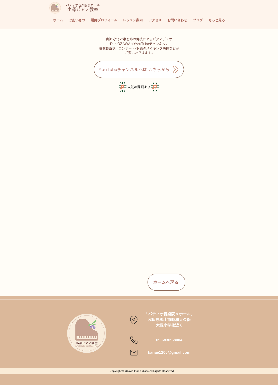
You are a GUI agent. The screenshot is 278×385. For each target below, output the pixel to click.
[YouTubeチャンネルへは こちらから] (139, 69)
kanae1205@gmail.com (169, 352)
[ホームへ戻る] (166, 282)
